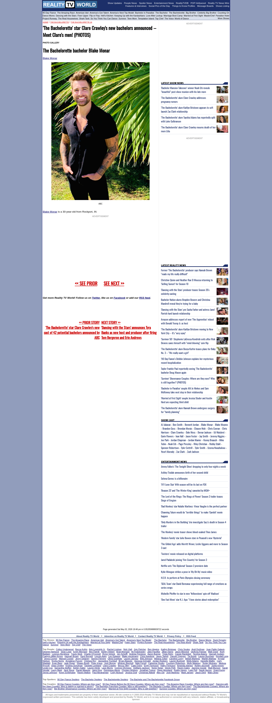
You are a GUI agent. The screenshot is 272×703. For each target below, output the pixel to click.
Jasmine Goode (199, 668)
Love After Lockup (154, 15)
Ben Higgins (153, 649)
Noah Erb (172, 444)
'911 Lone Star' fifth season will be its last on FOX (183, 484)
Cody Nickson (117, 672)
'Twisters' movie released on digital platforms (182, 554)
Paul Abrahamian (100, 672)
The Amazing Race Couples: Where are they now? (190, 684)
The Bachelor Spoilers (91, 679)
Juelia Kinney (217, 665)
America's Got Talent (99, 13)
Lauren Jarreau (131, 658)
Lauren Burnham (206, 656)
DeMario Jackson (141, 668)
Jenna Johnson (50, 672)
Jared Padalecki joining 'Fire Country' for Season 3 (184, 560)
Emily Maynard (80, 651)
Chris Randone (147, 656)
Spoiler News (145, 3)
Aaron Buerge (154, 654)
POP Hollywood (198, 3)
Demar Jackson (204, 432)
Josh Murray (110, 663)
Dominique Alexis (112, 670)
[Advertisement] (136, 613)
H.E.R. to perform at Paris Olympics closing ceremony (185, 578)
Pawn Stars (130, 642)
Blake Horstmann (130, 656)
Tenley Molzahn (209, 663)
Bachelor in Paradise (144, 13)
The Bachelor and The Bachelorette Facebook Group (155, 679)
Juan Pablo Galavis (215, 649)
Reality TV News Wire (218, 3)
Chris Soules (184, 649)
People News (130, 3)
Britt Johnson (146, 658)
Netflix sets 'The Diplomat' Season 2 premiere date (184, 566)
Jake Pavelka (153, 651)
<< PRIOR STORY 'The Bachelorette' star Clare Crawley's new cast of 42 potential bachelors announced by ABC (72, 330)
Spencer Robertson (170, 448)
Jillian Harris (167, 651)
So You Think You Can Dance (104, 18)
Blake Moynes (221, 425)
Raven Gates (183, 668)
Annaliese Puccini (74, 661)
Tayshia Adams (200, 654)
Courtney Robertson (175, 663)
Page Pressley (185, 444)
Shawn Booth (83, 663)
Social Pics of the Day (159, 6)
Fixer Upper (83, 15)
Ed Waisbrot (219, 432)
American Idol (82, 13)
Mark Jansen (187, 672)
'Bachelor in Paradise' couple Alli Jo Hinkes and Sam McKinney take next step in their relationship (185, 390)
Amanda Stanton (185, 665)
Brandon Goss (169, 428)
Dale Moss (190, 432)
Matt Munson (214, 668)
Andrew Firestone (137, 654)
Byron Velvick (109, 654)
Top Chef (159, 18)
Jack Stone (69, 670)
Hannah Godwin (216, 654)
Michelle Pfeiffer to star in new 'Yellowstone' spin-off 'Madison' (190, 593)
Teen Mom (132, 18)
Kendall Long (222, 656)
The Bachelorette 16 (81, 22)
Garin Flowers (167, 436)
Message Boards (205, 6)
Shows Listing (222, 6)
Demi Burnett (86, 656)
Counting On (223, 13)
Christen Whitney (130, 670)
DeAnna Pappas (198, 651)
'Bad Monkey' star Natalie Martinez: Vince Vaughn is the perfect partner (194, 506)
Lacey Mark (56, 670)
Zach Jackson (193, 452)
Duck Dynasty (219, 640)
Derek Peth (170, 668)
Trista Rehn (167, 654)
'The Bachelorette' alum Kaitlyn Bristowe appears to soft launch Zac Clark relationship (187, 109)
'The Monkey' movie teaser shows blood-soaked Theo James (189, 532)
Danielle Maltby (208, 661)
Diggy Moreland (164, 670)
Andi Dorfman (198, 649)
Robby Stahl (214, 444)
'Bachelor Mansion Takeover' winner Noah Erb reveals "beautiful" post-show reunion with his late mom (185, 90)
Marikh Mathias (209, 658)
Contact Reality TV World (150, 636)
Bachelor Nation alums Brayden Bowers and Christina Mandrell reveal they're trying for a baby (185, 301)
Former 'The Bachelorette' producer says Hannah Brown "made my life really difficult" (186, 272)
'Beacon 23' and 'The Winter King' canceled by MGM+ (185, 490)
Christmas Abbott (147, 672)
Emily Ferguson (151, 665)
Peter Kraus (96, 663)
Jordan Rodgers (160, 661)
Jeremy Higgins (217, 436)
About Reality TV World (87, 636)
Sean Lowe (66, 651)
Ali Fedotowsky (138, 651)
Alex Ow (160, 672)
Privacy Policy (174, 636)
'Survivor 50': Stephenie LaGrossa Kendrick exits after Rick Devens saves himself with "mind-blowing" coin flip (188, 341)
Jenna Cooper (50, 658)
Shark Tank (84, 18)
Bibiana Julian (161, 658)
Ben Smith (177, 425)
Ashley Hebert (107, 651)
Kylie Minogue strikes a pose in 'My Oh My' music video (186, 572)
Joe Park (165, 440)
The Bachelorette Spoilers (116, 679)
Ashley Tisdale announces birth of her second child (184, 472)
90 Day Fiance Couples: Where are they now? (79, 684)
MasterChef (209, 15)
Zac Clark (180, 452)
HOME (45, 22)
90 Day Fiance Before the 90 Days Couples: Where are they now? (134, 684)
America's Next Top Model (122, 13)
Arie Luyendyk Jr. (97, 649)
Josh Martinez (172, 672)
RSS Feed (191, 636)
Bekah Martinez (192, 658)
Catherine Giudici (156, 663)
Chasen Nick (200, 428)
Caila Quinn (136, 665)
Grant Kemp (219, 670)
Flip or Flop (94, 15)
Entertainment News (164, 3)
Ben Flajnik (94, 651)
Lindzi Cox (48, 668)
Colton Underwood (65, 649)
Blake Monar (50, 58)
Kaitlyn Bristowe (168, 649)
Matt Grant (213, 651)
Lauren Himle (93, 668)
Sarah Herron (205, 670)
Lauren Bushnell (177, 661)
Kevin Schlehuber (67, 672)
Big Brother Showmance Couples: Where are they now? (80, 689)
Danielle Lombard (92, 665)
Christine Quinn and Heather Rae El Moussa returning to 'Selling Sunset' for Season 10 (187, 282)
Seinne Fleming (98, 658)
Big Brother (191, 13)
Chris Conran (214, 428)
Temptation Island (146, 18)
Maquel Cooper (66, 658)
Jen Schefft (122, 654)
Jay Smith (203, 436)
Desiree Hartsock (51, 651)
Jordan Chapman (178, 440)
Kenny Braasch (210, 440)
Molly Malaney (194, 663)
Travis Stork (76, 654)
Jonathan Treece (148, 670)
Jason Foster (191, 436)
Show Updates (115, 3)
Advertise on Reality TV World (119, 636)
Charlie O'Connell (92, 654)
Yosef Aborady (167, 452)
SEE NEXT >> (114, 283)
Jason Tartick (162, 656)
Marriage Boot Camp (173, 15)
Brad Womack (123, 651)
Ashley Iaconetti (202, 665)
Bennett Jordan (192, 425)
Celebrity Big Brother (206, 13)
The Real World (183, 642)
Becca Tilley (123, 665)
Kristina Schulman (74, 665)
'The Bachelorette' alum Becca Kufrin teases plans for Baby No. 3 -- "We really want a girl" (188, 351)
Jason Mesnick (182, 651)
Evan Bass (57, 663)
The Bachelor (161, 13)
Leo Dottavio (114, 656)
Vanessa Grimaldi (142, 661)
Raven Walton (84, 672)
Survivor (122, 18)
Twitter (96, 297)
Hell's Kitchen (107, 15)
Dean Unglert (57, 665)
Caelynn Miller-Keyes (53, 656)
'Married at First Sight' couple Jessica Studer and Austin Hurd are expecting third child (186, 400)
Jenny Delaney (82, 658)
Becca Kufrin (81, 649)
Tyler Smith (200, 448)
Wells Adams (192, 661)
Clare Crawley (177, 432)
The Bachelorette (177, 13)
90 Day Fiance (49, 13)
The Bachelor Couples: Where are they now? (170, 686)
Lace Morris (107, 668)
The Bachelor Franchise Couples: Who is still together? (121, 686)
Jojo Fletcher (140, 649)
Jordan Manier (194, 440)
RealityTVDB (182, 3)
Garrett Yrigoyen (178, 656)
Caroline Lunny (176, 658)
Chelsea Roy (90, 661)
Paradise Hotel (222, 15)
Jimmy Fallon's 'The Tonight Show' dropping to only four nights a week (193, 466)
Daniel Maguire (83, 670)
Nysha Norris (58, 661)
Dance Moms (49, 15)
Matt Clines (213, 672)
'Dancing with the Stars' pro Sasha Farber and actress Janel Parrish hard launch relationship (188, 311)
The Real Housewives (68, 18)
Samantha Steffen (62, 668)
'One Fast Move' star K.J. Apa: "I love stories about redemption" (190, 599)
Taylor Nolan (157, 668)
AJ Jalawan (166, 425)
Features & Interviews (136, 6)
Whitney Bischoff (125, 663)
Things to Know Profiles (183, 6)
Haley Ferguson (167, 665)
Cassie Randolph (183, 654)
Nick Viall (127, 649)
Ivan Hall (179, 436)
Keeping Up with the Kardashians (129, 15)
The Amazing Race (66, 13)
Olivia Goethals (115, 658)
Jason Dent (200, 672)
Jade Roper (69, 663)
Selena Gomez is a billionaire (174, 478)
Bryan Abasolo (125, 661)
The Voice (169, 18)
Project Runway (50, 18)
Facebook (119, 297)
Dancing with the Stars (66, 15)
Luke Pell (192, 670)
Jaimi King (97, 670)
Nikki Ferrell (140, 663)
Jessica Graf (131, 672)
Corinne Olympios (123, 668)
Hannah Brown (72, 656)
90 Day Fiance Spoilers (68, 679)
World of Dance (182, 18)
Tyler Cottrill (186, 448)
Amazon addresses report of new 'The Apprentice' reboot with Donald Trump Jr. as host (187, 321)
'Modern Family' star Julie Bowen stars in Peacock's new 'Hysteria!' (191, 538)
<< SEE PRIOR (86, 283)
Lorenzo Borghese (60, 654)
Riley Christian (200, 444)
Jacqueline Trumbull (107, 661)
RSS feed (144, 297)
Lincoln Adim (101, 656)
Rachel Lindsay (114, 649)
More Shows (223, 18)
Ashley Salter (79, 668)
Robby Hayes (180, 670)
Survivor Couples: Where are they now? (178, 689)
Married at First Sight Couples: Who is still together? (133, 689)
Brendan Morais (185, 428)
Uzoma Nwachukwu (216, 448)
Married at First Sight (193, 15)
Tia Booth (192, 656)
